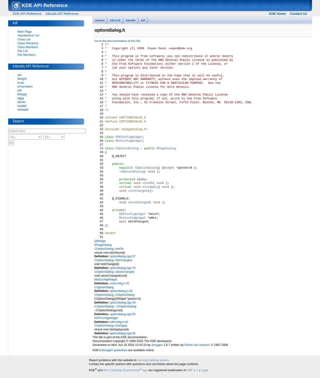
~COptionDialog (131, 172)
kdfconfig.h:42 (119, 322)
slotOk (147, 183)
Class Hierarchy (28, 43)
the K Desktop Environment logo (125, 370)
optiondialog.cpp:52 (123, 314)
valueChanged (139, 203)
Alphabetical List (28, 35)
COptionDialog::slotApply (110, 325)
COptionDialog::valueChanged (114, 271)
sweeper (23, 109)
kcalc (21, 82)
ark (20, 75)
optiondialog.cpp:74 (123, 268)
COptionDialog (127, 149)
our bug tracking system (153, 360)
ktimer (22, 102)
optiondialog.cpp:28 (123, 302)
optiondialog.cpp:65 (123, 333)
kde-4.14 (115, 20)
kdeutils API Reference (62, 13)
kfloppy (22, 94)
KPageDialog (166, 149)
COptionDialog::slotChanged (113, 260)
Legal (204, 370)
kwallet (22, 106)
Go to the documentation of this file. (117, 41)
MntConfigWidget (129, 141)
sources (100, 20)
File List (23, 51)
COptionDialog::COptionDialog (114, 294)
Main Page (25, 31)
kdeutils (131, 20)
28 (98, 149)
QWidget (168, 168)
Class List (24, 39)
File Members (27, 55)
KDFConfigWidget (129, 137)
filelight (22, 78)
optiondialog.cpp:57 (123, 256)
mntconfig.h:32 (119, 283)
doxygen (157, 345)
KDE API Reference (27, 13)
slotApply (150, 187)
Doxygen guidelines (114, 350)
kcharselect (25, 86)
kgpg (21, 98)
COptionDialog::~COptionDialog (115, 306)
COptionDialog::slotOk (109, 248)
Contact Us (298, 13)
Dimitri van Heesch (196, 345)
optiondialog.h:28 (121, 291)
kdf (143, 20)
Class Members (28, 47)
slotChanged (138, 191)
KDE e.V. (193, 370)
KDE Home (277, 13)
